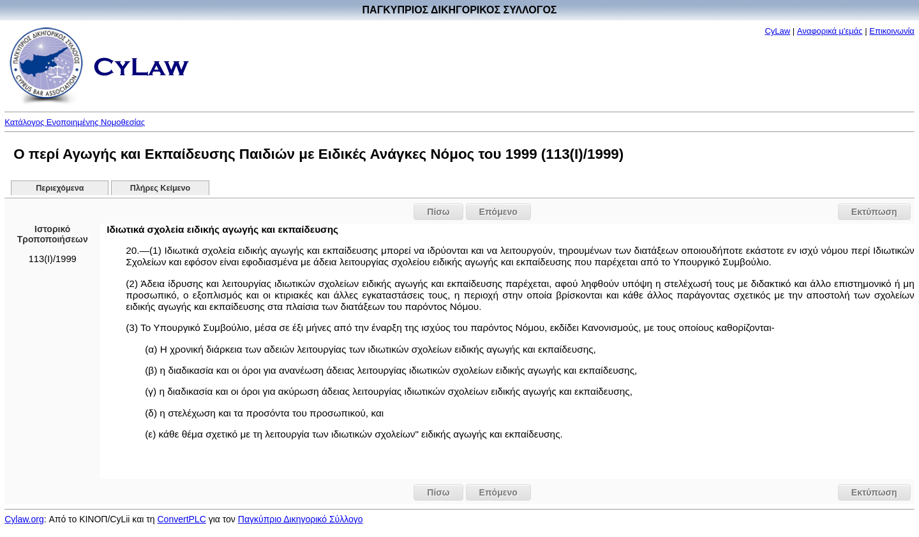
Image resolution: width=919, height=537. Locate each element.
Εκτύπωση (874, 212)
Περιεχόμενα (60, 188)
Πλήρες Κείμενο (160, 188)
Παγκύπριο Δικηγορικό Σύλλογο (300, 519)
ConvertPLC (182, 519)
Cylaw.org (23, 519)
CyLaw (777, 31)
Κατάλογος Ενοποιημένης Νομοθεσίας (74, 122)
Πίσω (438, 212)
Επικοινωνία (892, 31)
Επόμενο (498, 212)
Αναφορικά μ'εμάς (830, 31)
